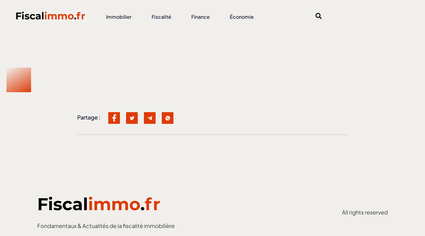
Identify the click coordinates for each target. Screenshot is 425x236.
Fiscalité (161, 17)
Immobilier (119, 17)
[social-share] (114, 118)
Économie (242, 17)
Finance (200, 17)
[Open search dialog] (318, 17)
